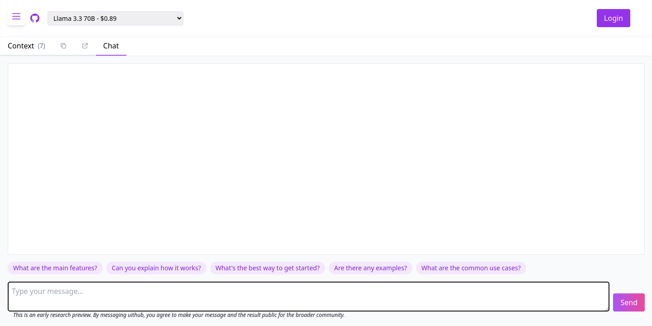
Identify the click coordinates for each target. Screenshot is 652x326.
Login (613, 18)
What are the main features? (55, 268)
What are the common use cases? (471, 268)
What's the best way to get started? (268, 268)
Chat (111, 46)
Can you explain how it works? (156, 268)
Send (629, 302)
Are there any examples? (370, 268)
